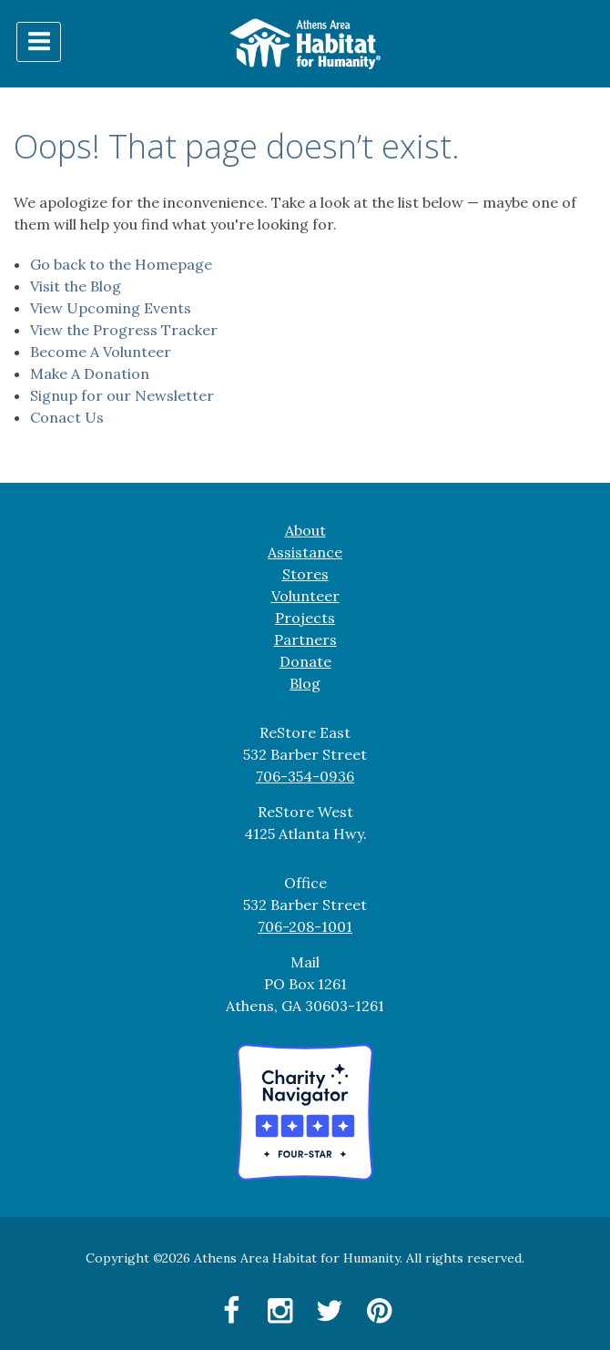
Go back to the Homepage (121, 264)
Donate (305, 661)
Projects (305, 618)
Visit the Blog (75, 286)
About (305, 530)
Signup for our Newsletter (122, 395)
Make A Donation (89, 373)
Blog (305, 683)
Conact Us (67, 417)
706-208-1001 (305, 926)
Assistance (305, 552)
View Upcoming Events (110, 308)
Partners (305, 639)
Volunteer (305, 596)
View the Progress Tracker (124, 330)
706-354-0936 (305, 776)
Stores (305, 574)
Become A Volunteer (100, 352)
